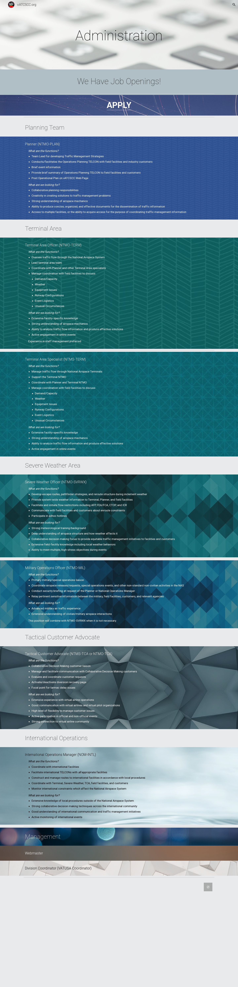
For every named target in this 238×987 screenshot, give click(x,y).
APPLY (119, 105)
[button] (234, 5)
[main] (119, 36)
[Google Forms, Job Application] (119, 933)
